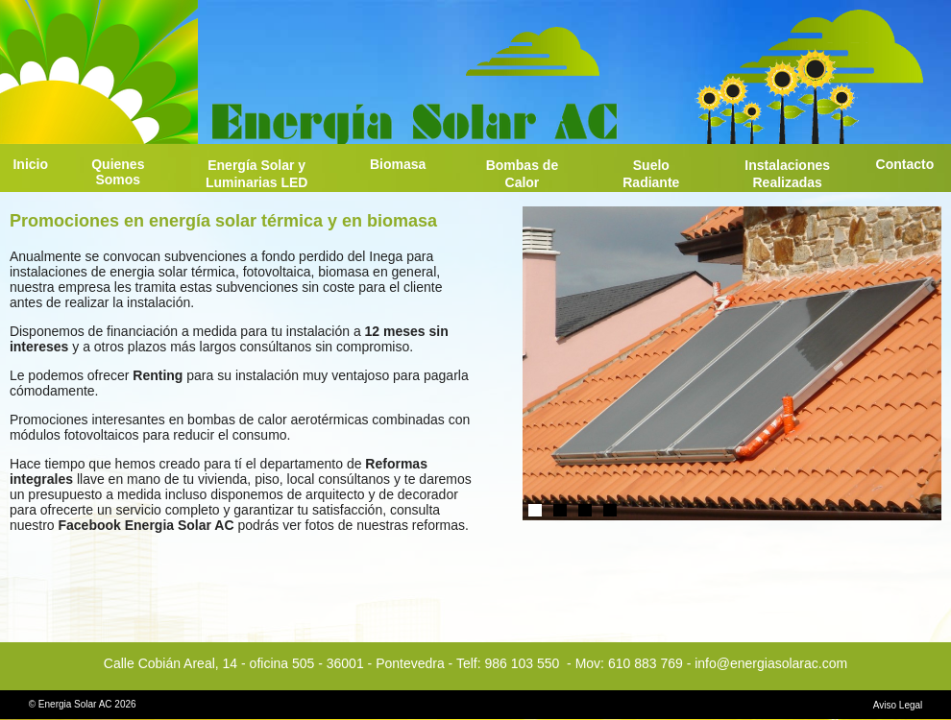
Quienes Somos (117, 171)
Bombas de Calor (522, 173)
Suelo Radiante (650, 173)
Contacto (905, 164)
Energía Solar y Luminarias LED (257, 173)
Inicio (30, 164)
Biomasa (398, 164)
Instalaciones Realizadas (787, 173)
